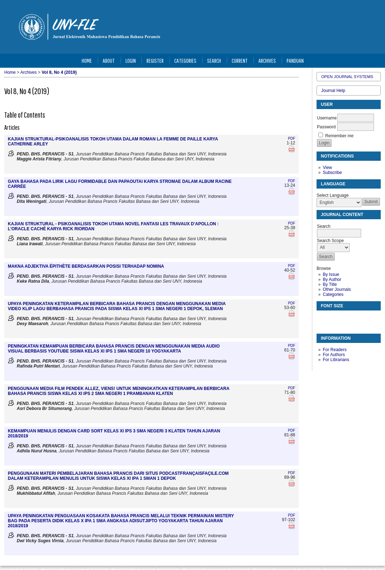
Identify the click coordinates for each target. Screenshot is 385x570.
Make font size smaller (323, 319)
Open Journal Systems (347, 77)
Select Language (333, 195)
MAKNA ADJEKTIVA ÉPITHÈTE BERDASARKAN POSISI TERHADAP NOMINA (86, 266)
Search (214, 60)
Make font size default (334, 319)
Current (240, 60)
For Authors (334, 354)
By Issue (331, 274)
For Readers (334, 349)
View (327, 167)
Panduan (295, 60)
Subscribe (332, 172)
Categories (333, 294)
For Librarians (336, 359)
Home (87, 60)
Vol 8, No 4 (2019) (59, 72)
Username (327, 117)
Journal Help (333, 90)
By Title (330, 284)
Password (326, 126)
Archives (267, 60)
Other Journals (337, 289)
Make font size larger (345, 319)
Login (130, 60)
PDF (291, 138)
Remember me (339, 135)
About (109, 60)
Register (155, 60)
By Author (332, 279)
